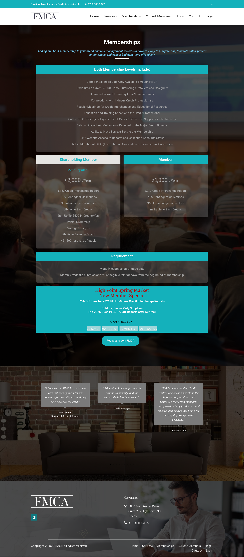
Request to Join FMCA (120, 341)
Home (94, 16)
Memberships (131, 16)
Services (109, 16)
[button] (36, 420)
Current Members (158, 16)
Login (209, 16)
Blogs (180, 16)
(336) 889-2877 (95, 4)
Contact (194, 16)
